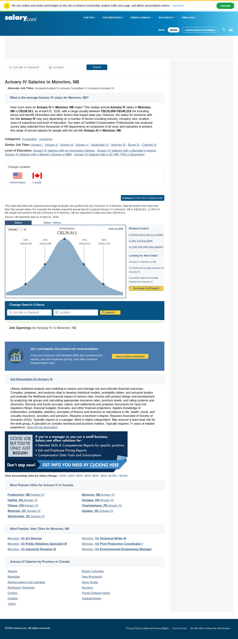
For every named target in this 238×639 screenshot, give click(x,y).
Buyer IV (133, 144)
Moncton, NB (25, 538)
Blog (162, 30)
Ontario (12, 593)
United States (18, 182)
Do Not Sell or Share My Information (210, 628)
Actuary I (37, 144)
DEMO (174, 30)
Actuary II (51, 144)
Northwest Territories (21, 587)
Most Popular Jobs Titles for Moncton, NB (39, 528)
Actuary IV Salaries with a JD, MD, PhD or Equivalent (109, 154)
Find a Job (189, 18)
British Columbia (92, 571)
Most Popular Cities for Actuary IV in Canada (41, 485)
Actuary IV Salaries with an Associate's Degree (64, 150)
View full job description (42, 427)
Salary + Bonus (52, 222)
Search (97, 67)
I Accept (225, 5)
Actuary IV (26, 494)
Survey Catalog (141, 18)
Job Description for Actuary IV (31, 379)
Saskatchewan (91, 598)
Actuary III (66, 144)
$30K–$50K (75, 475)
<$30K (63, 475)
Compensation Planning (200, 30)
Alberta (12, 571)
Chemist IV (149, 144)
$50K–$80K (91, 475)
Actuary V (82, 144)
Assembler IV (100, 144)
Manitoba (14, 576)
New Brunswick (92, 576)
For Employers (113, 18)
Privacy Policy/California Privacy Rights (147, 628)
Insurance (45, 139)
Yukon (12, 603)
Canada (37, 182)
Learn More (178, 5)
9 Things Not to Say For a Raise (146, 234)
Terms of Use (179, 628)
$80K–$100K (109, 475)
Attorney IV (118, 144)
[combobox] (29, 67)
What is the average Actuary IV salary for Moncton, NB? (49, 97)
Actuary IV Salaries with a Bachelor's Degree (126, 150)
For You (90, 18)
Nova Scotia (90, 582)
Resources (167, 18)
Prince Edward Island (96, 593)
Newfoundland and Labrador (26, 582)
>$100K (123, 475)
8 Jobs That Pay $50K (141, 240)
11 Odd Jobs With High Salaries (146, 246)
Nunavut (87, 587)
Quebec (13, 598)
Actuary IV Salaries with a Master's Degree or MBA (38, 154)
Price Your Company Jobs (142, 198)
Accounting (29, 139)
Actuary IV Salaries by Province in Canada (40, 561)
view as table (115, 228)
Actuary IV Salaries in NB (142, 261)
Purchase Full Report (146, 288)
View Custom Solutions (130, 356)
